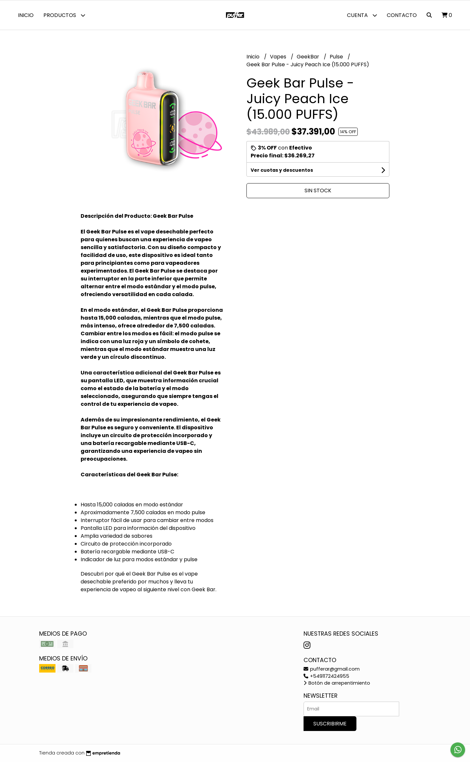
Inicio (26, 15)
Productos (64, 15)
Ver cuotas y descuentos (282, 170)
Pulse (337, 56)
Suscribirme (330, 723)
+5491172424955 (326, 676)
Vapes (279, 56)
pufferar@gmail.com (332, 669)
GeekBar (309, 56)
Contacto (402, 15)
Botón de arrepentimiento (337, 683)
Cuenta (362, 15)
